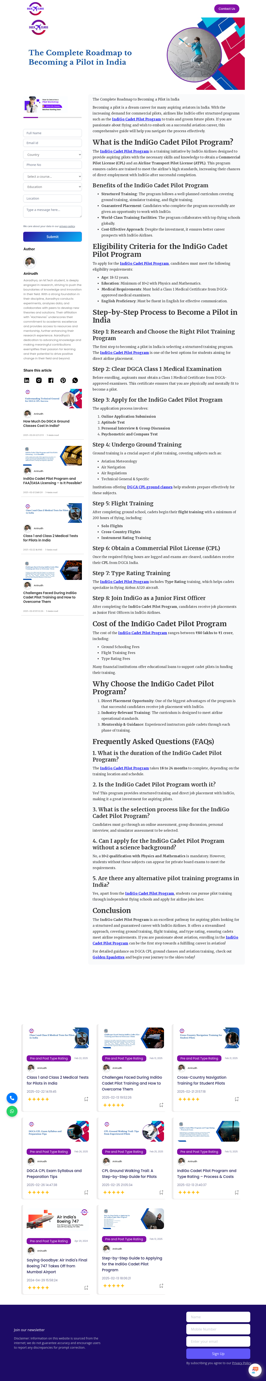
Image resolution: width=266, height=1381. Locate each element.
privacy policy (67, 226)
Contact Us (227, 9)
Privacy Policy (241, 1363)
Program (52, 176)
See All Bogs (231, 1011)
